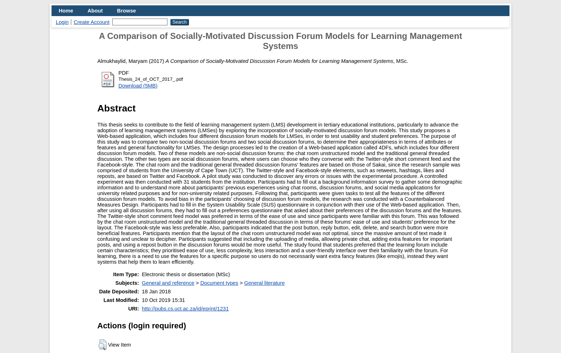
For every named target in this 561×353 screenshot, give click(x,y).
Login (62, 22)
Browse (126, 11)
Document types (219, 283)
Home (66, 11)
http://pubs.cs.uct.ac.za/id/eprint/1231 (185, 309)
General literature (264, 283)
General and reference (168, 283)
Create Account (91, 22)
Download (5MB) (137, 86)
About (95, 11)
